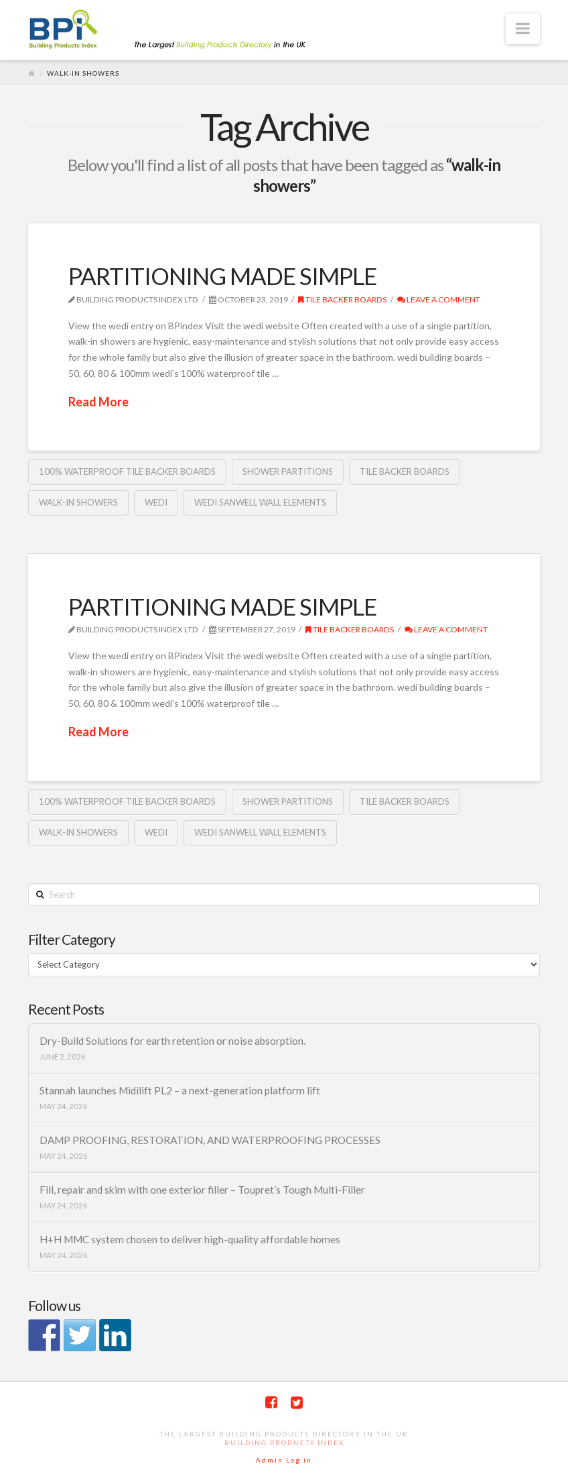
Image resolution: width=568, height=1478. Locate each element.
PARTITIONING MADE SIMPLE (222, 276)
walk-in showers (78, 502)
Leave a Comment (438, 299)
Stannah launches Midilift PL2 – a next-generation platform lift (180, 1090)
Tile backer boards (342, 299)
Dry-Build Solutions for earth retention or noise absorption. (172, 1041)
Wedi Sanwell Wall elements (260, 502)
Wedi (156, 502)
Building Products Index (284, 1442)
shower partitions (287, 471)
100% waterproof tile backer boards (127, 471)
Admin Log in (284, 1460)
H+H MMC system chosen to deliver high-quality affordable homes (190, 1239)
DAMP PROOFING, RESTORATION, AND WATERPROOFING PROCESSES (210, 1140)
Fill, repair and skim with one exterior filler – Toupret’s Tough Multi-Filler (202, 1190)
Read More (98, 401)
